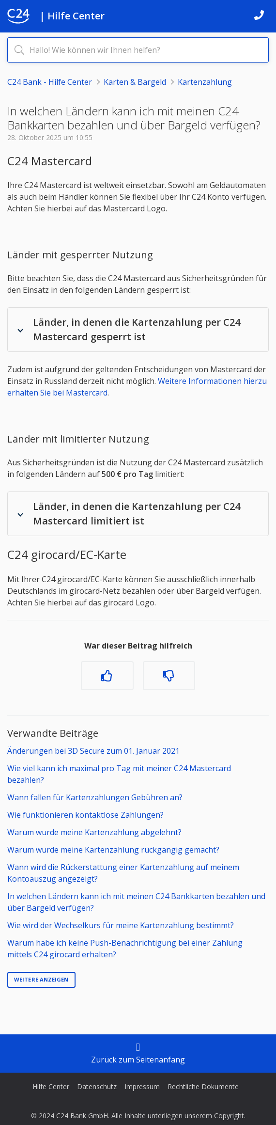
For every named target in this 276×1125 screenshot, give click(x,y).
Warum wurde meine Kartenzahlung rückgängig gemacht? (113, 849)
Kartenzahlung (205, 82)
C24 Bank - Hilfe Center (49, 82)
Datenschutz (97, 1086)
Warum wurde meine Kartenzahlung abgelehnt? (94, 832)
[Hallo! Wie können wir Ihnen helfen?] (138, 50)
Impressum (142, 1086)
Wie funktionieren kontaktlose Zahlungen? (85, 814)
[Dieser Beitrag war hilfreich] (107, 675)
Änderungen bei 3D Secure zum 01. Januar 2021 (93, 750)
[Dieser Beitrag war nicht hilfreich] (169, 675)
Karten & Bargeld (135, 82)
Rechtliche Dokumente (203, 1086)
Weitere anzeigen (41, 979)
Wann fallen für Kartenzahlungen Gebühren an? (95, 797)
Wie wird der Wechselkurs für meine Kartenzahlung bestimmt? (120, 925)
